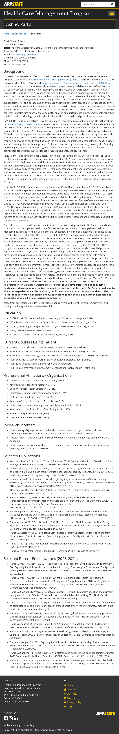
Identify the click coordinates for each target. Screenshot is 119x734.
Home (6, 33)
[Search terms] (95, 4)
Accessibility (72, 697)
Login (68, 706)
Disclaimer (71, 689)
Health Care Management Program (48, 13)
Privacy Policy (73, 702)
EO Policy (70, 693)
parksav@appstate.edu (23, 54)
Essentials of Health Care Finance (21, 124)
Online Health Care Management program (53, 79)
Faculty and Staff (19, 33)
